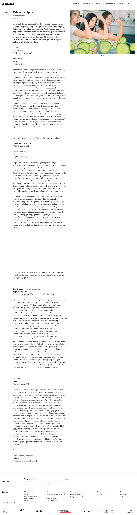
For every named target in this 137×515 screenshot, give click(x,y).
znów (36, 326)
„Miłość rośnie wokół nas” (51, 189)
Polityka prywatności (77, 497)
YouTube (122, 497)
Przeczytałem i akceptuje (37, 484)
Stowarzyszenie (110, 3)
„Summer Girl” (50, 88)
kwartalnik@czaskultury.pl (56, 494)
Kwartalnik (87, 3)
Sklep (121, 3)
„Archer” (57, 109)
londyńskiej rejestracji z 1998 (41, 275)
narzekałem (53, 106)
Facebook (123, 492)
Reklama (100, 492)
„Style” (58, 114)
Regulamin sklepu (76, 494)
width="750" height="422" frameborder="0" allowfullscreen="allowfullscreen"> (40, 253)
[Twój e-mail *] (44, 479)
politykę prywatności (44, 484)
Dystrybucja (101, 494)
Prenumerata (74, 492)
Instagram (123, 494)
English (97, 3)
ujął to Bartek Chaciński (47, 328)
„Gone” (46, 395)
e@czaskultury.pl (52, 500)
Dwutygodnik (74, 3)
